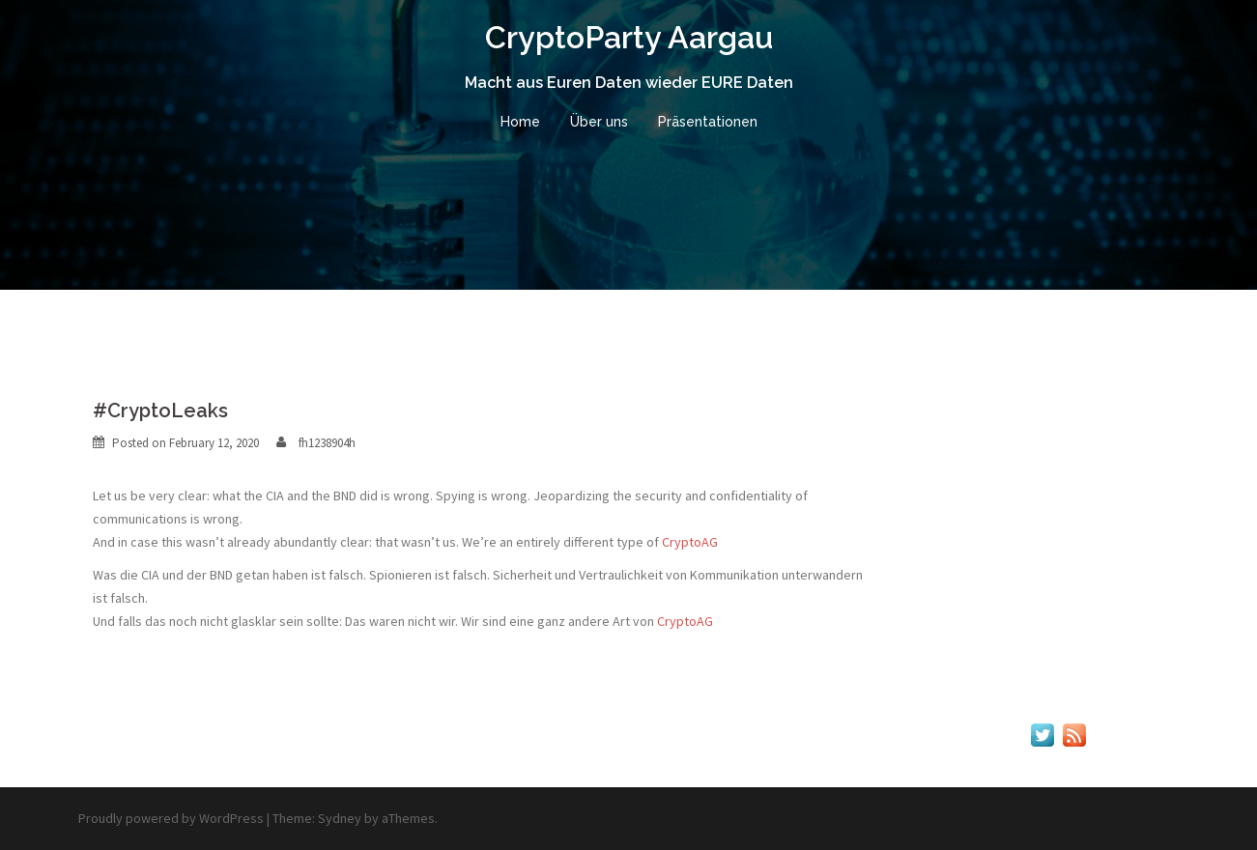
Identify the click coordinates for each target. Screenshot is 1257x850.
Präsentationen (707, 121)
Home (520, 121)
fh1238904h (327, 443)
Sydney (339, 818)
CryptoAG (690, 542)
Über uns (599, 121)
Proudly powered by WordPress (171, 818)
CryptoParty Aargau (629, 37)
